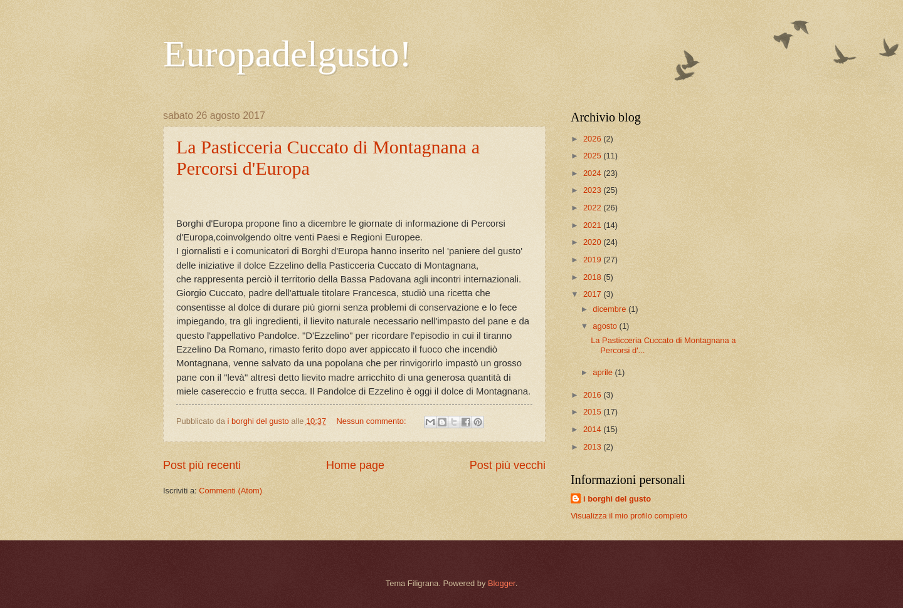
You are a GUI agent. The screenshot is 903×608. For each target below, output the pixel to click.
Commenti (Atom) (230, 490)
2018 (593, 277)
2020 (593, 242)
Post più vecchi (508, 465)
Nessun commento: (373, 421)
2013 (593, 446)
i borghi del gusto (617, 498)
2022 (593, 207)
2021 (593, 225)
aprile (604, 372)
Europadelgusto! (287, 54)
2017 (593, 294)
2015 (593, 411)
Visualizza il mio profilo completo (629, 515)
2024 (593, 173)
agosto (606, 326)
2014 (593, 429)
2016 (593, 394)
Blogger (501, 583)
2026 (593, 138)
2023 (593, 190)
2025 (593, 155)
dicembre (610, 309)
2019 (593, 259)
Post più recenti (202, 465)
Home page (355, 465)
